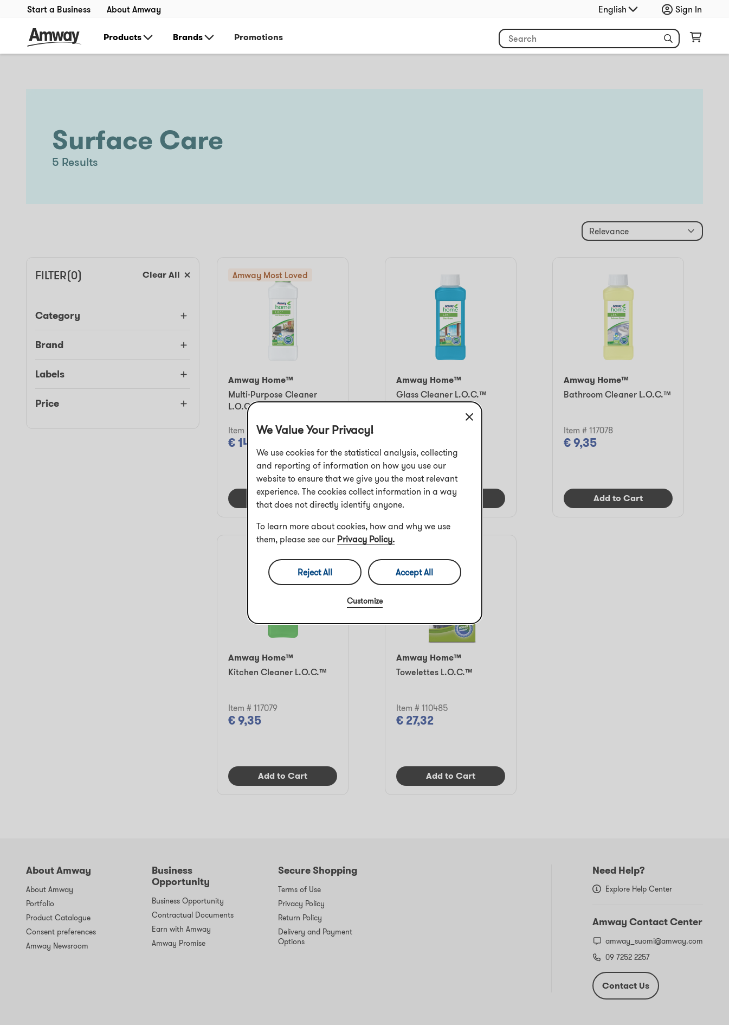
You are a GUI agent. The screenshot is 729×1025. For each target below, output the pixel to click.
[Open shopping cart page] (695, 39)
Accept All (414, 572)
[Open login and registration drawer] (684, 9)
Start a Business (59, 9)
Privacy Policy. (366, 539)
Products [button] (129, 37)
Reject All (315, 572)
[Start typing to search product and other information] (589, 38)
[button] (668, 38)
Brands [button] (194, 37)
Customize (365, 601)
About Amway (134, 9)
